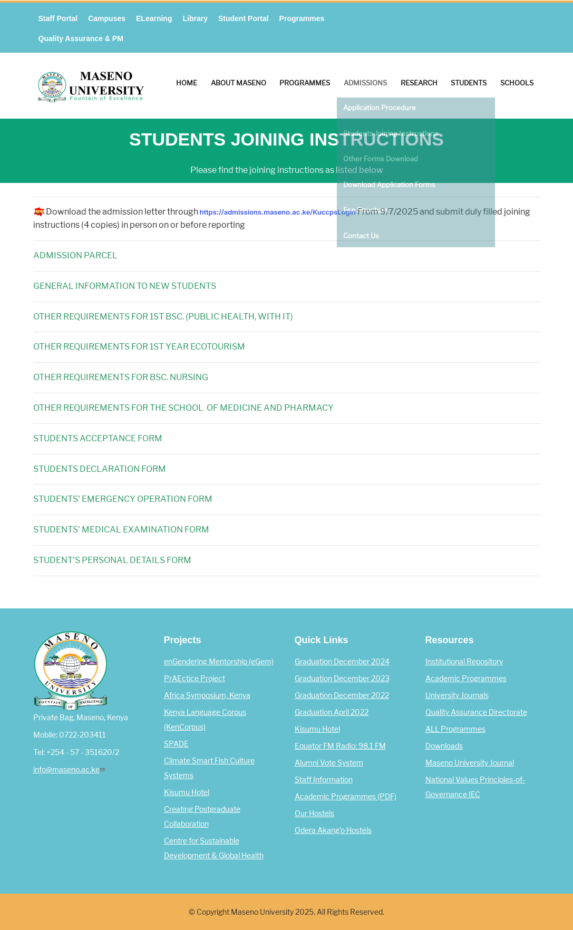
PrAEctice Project (194, 678)
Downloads (444, 746)
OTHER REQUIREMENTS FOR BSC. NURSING (120, 377)
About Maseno (238, 83)
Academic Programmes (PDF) (345, 796)
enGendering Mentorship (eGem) (219, 661)
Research (419, 83)
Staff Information (324, 779)
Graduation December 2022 (342, 695)
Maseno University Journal (469, 763)
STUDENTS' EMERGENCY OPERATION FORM (122, 499)
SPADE (176, 744)
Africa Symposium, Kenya (207, 695)
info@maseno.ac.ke (70, 769)
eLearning (154, 18)
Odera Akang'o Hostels (333, 830)
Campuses (106, 18)
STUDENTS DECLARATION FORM (99, 469)
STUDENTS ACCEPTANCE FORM (97, 438)
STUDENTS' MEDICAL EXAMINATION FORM (121, 530)
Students (469, 83)
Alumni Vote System (329, 763)
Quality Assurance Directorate (476, 712)
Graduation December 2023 (342, 678)
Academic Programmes (466, 678)
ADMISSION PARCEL (75, 255)
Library (194, 18)
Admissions (365, 83)
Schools (516, 83)
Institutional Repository (464, 661)
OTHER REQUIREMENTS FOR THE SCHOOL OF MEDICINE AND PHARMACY (183, 408)
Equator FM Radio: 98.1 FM (340, 746)
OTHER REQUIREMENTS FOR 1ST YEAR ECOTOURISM (139, 347)
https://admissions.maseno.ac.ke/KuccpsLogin (279, 212)
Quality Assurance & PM (80, 38)
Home (186, 83)
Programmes (302, 18)
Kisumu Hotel (186, 792)
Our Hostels (314, 813)
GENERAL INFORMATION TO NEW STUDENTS (124, 286)
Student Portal (243, 18)
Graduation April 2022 (331, 712)
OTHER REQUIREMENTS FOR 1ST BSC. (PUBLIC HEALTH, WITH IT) (163, 317)
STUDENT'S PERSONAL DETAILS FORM (112, 560)
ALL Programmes (455, 729)
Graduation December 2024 (342, 661)
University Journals (457, 695)
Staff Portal (58, 18)
